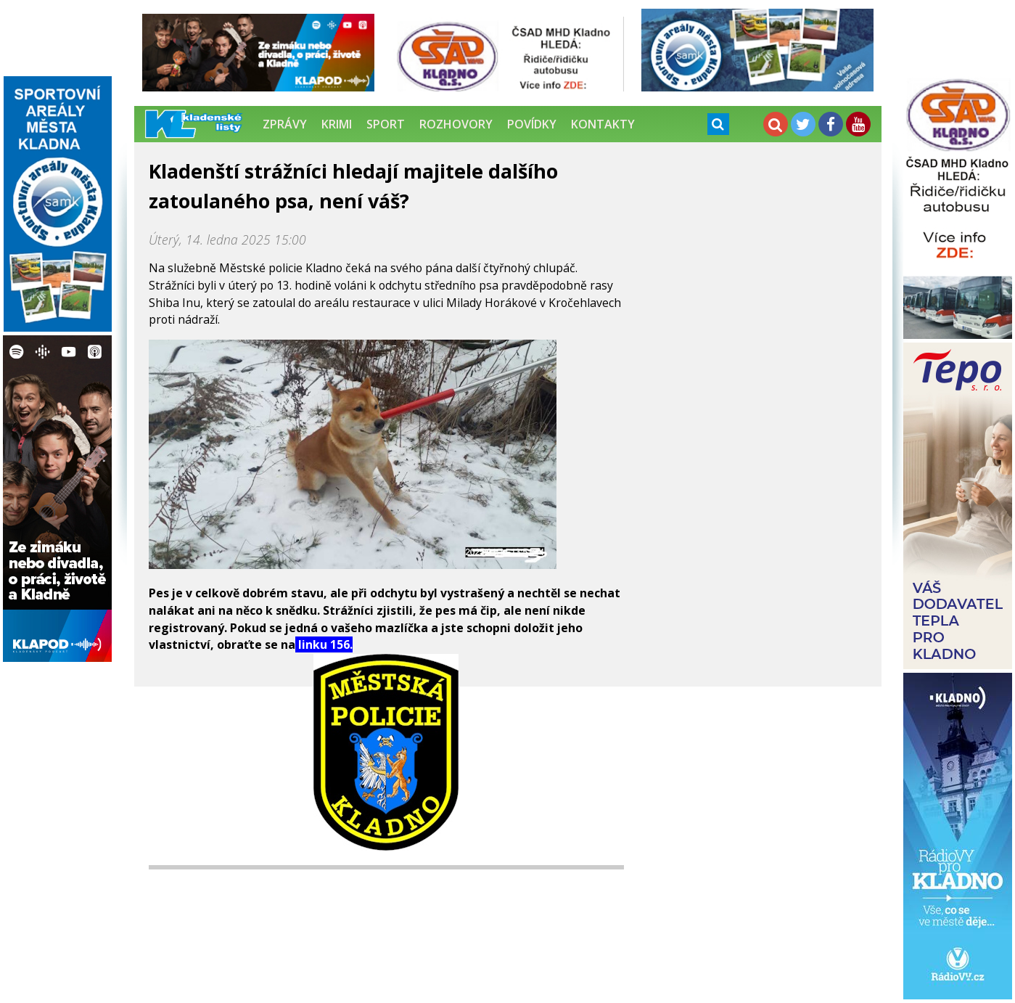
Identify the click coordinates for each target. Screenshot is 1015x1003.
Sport (385, 124)
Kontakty (603, 124)
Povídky (531, 124)
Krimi (336, 124)
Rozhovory (456, 124)
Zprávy (285, 124)
